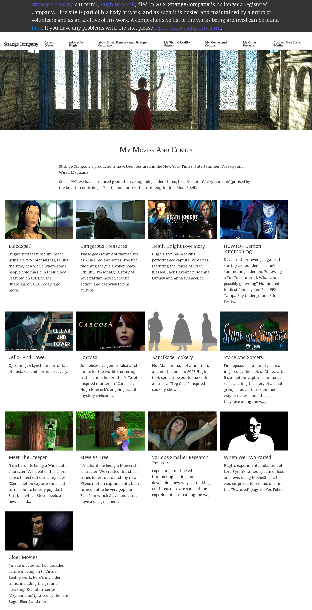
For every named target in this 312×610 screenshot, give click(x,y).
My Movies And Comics (216, 43)
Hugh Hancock (117, 4)
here (37, 27)
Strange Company (52, 4)
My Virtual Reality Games (177, 43)
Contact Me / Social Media (287, 43)
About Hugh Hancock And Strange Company (122, 43)
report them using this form (187, 27)
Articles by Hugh (76, 43)
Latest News (49, 43)
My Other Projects (249, 43)
